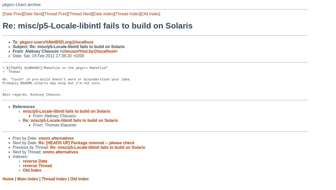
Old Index (150, 14)
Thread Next (80, 14)
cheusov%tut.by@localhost (88, 51)
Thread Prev (55, 14)
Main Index (27, 185)
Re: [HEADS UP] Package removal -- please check (86, 149)
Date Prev (13, 14)
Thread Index (127, 14)
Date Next (33, 14)
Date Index (103, 14)
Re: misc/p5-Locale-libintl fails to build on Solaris (70, 126)
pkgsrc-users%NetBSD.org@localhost (56, 42)
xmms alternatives (56, 144)
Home (8, 185)
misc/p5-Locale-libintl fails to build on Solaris (66, 117)
